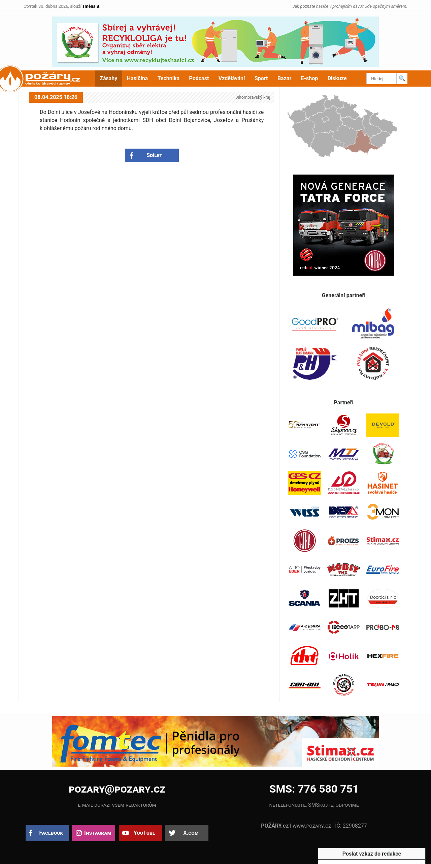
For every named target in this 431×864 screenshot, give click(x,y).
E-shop (309, 78)
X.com (190, 833)
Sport (261, 78)
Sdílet (154, 155)
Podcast (199, 78)
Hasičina (137, 78)
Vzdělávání (232, 78)
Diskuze (337, 78)
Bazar (284, 78)
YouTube (144, 833)
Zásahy (108, 78)
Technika (168, 78)
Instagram (97, 833)
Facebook (51, 833)
